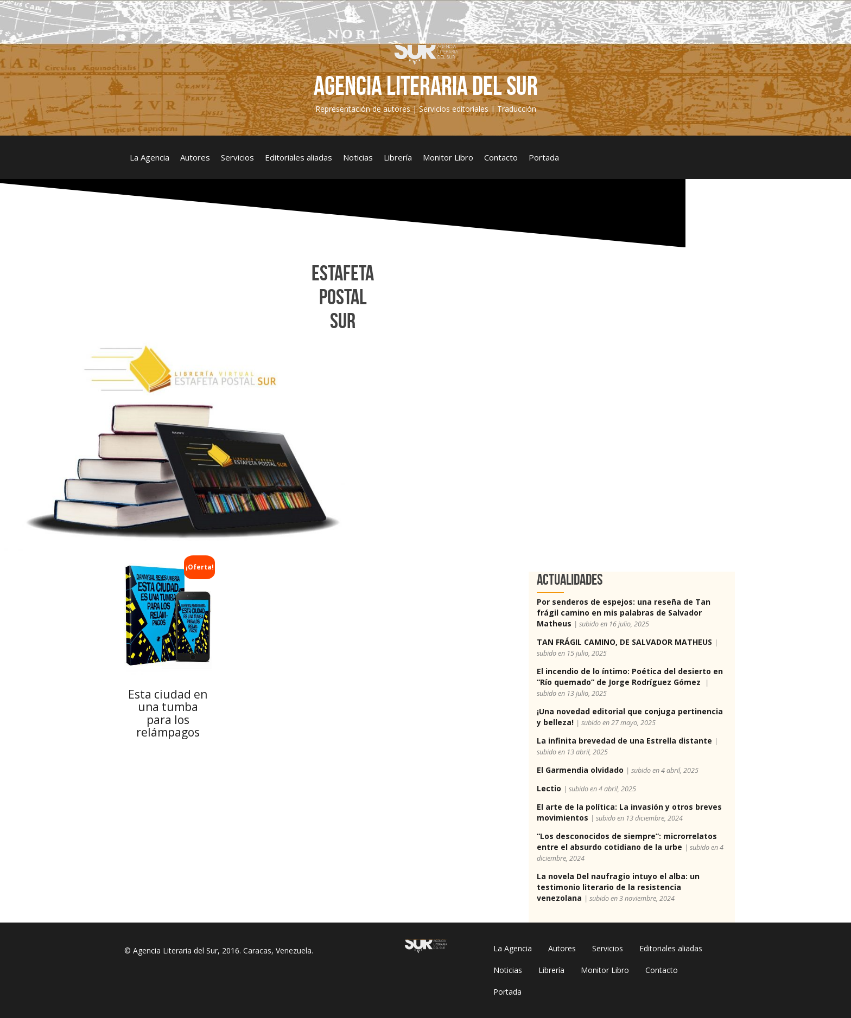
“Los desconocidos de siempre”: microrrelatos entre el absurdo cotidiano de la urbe (627, 841)
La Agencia (149, 157)
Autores (195, 157)
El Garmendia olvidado (580, 770)
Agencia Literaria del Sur (426, 85)
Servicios (237, 157)
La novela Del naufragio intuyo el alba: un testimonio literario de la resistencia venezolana (618, 887)
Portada (544, 157)
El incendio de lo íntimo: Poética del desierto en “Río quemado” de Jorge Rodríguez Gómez (630, 676)
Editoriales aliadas (298, 157)
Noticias (358, 157)
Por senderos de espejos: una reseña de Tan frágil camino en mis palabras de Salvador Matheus (623, 613)
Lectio (549, 788)
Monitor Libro (448, 157)
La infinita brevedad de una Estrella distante (624, 740)
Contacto (501, 157)
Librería (398, 157)
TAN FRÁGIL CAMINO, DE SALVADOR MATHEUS (624, 642)
